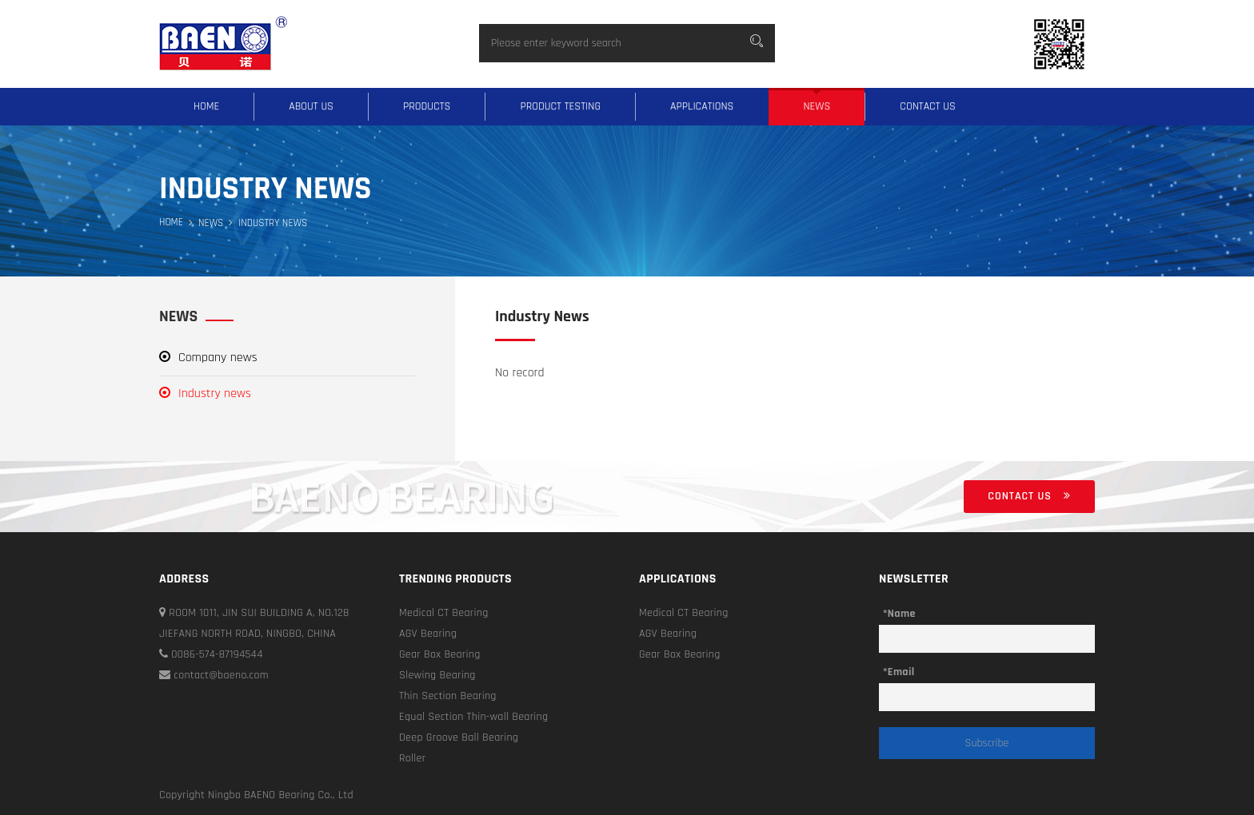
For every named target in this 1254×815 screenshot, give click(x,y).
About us (311, 106)
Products (426, 106)
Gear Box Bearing (440, 654)
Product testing (560, 106)
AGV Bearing (428, 633)
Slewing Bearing (437, 675)
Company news (208, 357)
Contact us (928, 106)
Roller (412, 758)
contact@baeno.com (214, 675)
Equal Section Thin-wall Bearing (473, 717)
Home (206, 106)
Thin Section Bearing (448, 696)
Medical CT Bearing (444, 613)
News (817, 106)
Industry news (205, 393)
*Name (899, 613)
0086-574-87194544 (211, 654)
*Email (898, 672)
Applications (702, 106)
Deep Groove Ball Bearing (458, 737)
